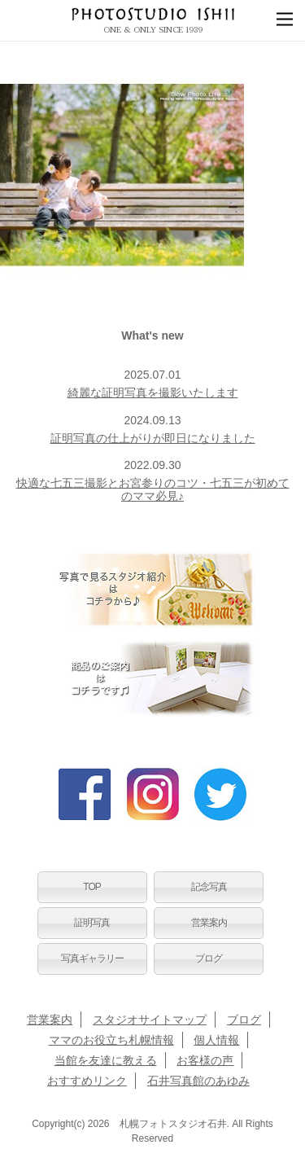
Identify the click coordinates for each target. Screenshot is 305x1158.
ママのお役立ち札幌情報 (111, 1039)
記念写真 (209, 887)
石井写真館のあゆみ (198, 1080)
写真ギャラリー (92, 958)
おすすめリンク (87, 1080)
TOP (91, 887)
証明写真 (92, 922)
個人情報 (216, 1039)
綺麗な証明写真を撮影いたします (153, 392)
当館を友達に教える (105, 1060)
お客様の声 (204, 1060)
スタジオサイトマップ (150, 1019)
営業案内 (209, 922)
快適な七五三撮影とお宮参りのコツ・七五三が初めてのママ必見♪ (153, 489)
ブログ (208, 958)
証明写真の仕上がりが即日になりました (152, 438)
